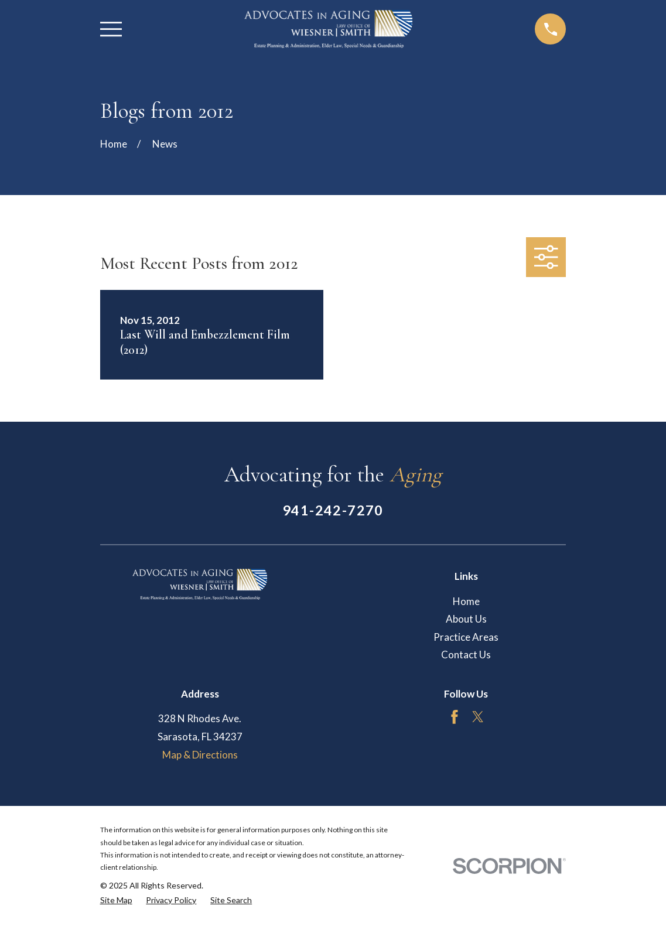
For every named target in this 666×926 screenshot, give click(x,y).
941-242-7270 (333, 510)
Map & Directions (200, 755)
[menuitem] (116, 900)
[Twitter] (478, 717)
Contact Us (466, 654)
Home (466, 601)
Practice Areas (465, 637)
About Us (466, 619)
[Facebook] (455, 717)
